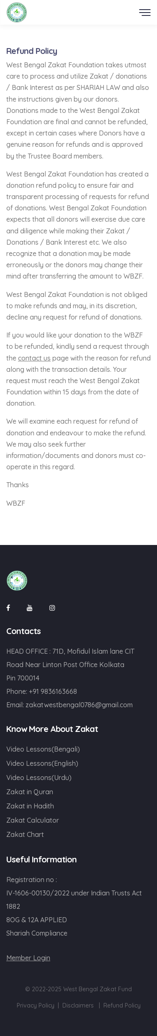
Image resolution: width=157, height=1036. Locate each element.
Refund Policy (122, 1005)
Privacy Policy (35, 1005)
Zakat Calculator (32, 820)
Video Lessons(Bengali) (43, 749)
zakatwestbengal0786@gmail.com (79, 705)
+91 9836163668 (53, 691)
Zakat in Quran (29, 792)
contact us (34, 358)
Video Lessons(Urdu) (39, 777)
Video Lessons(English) (42, 763)
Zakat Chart (25, 834)
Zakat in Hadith (30, 806)
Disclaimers (78, 1005)
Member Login (28, 958)
